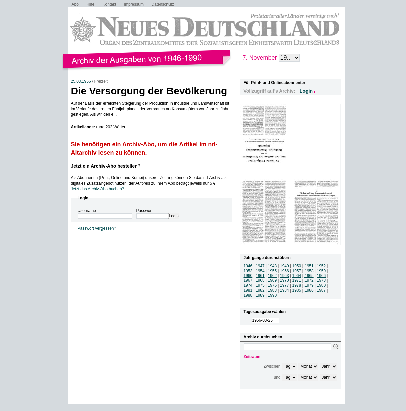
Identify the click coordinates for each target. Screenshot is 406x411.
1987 (321, 290)
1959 (321, 271)
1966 (321, 275)
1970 (284, 280)
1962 (272, 275)
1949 (284, 266)
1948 (272, 266)
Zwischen (272, 366)
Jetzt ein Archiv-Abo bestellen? (106, 166)
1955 (272, 271)
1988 (248, 295)
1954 (260, 271)
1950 (296, 266)
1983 (272, 290)
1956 (284, 271)
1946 (248, 266)
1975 (260, 285)
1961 (260, 275)
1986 (309, 290)
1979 (309, 285)
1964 (296, 275)
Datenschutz (162, 4)
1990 (272, 295)
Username (87, 210)
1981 (248, 290)
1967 (248, 280)
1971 (296, 280)
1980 (321, 285)
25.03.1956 (81, 81)
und (277, 377)
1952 (321, 266)
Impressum (134, 4)
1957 (296, 271)
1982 (260, 290)
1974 (248, 285)
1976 (272, 285)
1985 (296, 290)
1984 (284, 290)
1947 (260, 266)
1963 (284, 275)
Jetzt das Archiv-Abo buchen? (97, 189)
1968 (260, 280)
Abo (75, 4)
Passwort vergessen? (97, 228)
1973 (321, 280)
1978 (296, 285)
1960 (248, 275)
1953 (248, 271)
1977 (284, 285)
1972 (309, 280)
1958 (309, 271)
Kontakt (109, 4)
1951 (309, 266)
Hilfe (90, 4)
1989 (260, 295)
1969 (272, 280)
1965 (309, 275)
